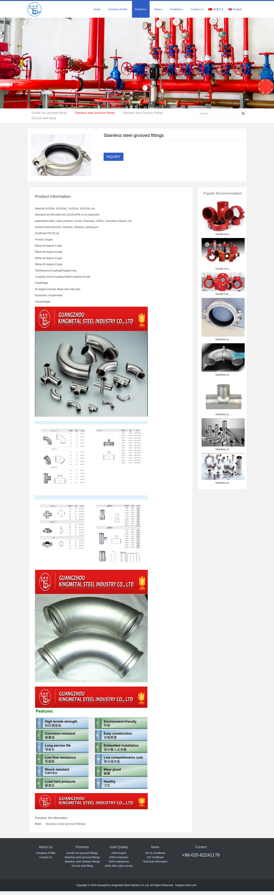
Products (141, 9)
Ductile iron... (223, 234)
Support (179, 885)
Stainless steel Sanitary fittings (147, 112)
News (158, 9)
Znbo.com (190, 885)
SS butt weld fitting (44, 118)
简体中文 (218, 9)
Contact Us (197, 9)
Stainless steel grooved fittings (97, 112)
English (237, 9)
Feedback (176, 9)
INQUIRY (113, 157)
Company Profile (118, 9)
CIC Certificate (155, 857)
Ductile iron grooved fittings (50, 112)
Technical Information (155, 861)
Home (97, 9)
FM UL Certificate (155, 852)
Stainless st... (223, 339)
